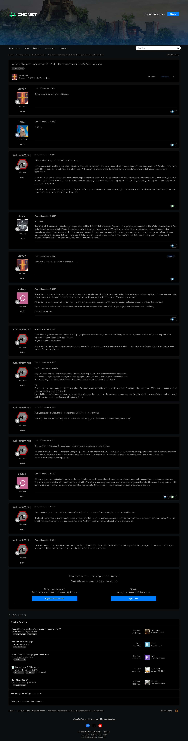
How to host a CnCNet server (27, 667)
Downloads (14, 48)
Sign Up (173, 14)
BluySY (24, 75)
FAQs (27, 48)
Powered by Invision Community (94, 737)
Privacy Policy (94, 731)
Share (152, 77)
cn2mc (22, 289)
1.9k (22, 178)
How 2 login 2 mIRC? (20, 680)
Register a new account (54, 598)
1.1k (22, 144)
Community (50, 48)
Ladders (36, 48)
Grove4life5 (19, 632)
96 (22, 111)
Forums (63, 48)
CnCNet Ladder (43, 78)
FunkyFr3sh (18, 670)
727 (22, 312)
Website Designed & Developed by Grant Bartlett (94, 719)
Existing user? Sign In (154, 14)
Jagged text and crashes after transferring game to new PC (36, 629)
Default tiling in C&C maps (22, 642)
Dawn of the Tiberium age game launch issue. (31, 655)
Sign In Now (133, 598)
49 (22, 239)
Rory (16, 657)
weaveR (17, 683)
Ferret (21, 122)
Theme (82, 731)
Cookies (106, 731)
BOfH (16, 644)
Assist (22, 216)
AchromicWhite (22, 155)
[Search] (149, 48)
